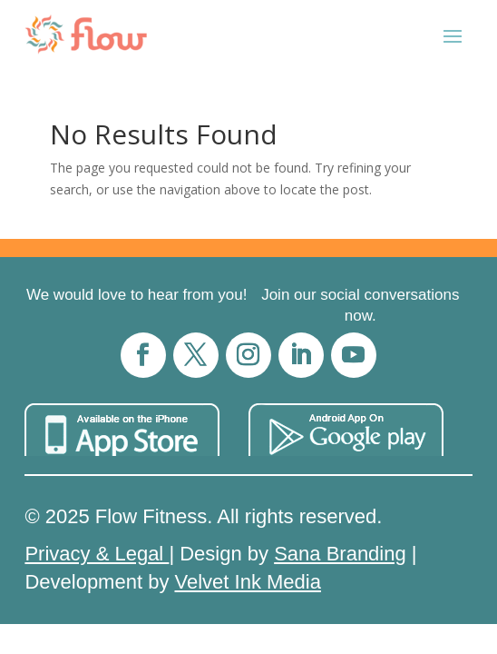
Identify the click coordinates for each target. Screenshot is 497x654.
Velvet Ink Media (248, 581)
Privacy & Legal (96, 553)
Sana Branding (340, 553)
